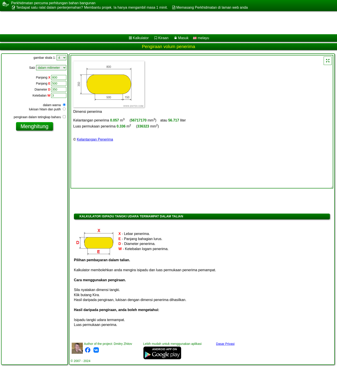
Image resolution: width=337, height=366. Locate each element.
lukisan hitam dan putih (47, 109)
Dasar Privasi (225, 344)
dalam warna (54, 105)
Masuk (183, 38)
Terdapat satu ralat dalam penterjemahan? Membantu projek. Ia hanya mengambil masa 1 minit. (92, 7)
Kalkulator (141, 38)
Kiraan (163, 38)
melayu (201, 38)
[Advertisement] (135, 23)
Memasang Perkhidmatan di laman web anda (212, 7)
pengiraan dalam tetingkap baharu (40, 117)
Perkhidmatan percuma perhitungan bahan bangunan (53, 3)
